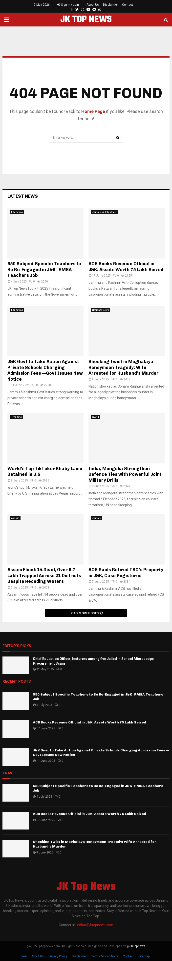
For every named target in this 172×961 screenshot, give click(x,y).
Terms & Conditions (104, 956)
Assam (15, 518)
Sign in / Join (68, 4)
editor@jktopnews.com (95, 925)
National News (100, 310)
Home (23, 956)
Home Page (93, 111)
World (95, 417)
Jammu (96, 518)
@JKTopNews (136, 946)
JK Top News (86, 887)
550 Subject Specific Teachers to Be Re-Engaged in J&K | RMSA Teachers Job (44, 269)
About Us (92, 4)
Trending (16, 417)
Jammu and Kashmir (104, 212)
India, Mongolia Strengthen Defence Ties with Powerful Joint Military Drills (125, 474)
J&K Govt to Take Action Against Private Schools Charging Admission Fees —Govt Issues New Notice (45, 370)
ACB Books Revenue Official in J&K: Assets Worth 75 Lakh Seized (125, 266)
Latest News (22, 196)
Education (17, 212)
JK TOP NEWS (86, 20)
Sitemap (144, 956)
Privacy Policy (57, 956)
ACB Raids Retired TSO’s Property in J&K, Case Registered (125, 572)
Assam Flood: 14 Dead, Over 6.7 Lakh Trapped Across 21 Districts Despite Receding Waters (44, 575)
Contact (127, 4)
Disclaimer (110, 4)
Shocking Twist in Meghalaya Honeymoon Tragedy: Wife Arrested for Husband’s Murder (123, 367)
